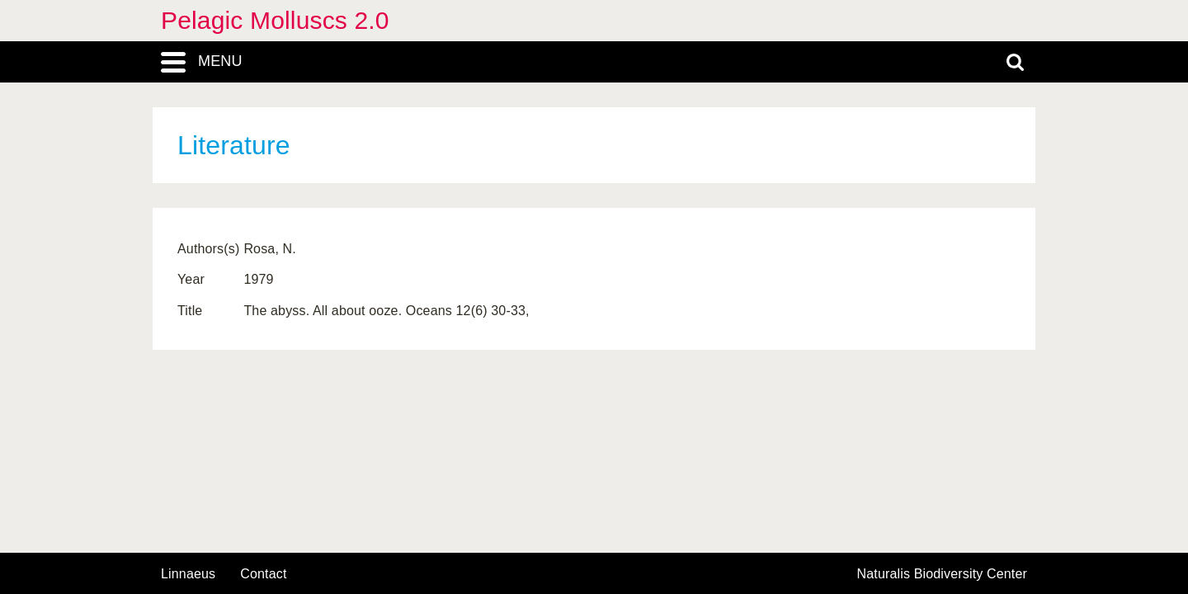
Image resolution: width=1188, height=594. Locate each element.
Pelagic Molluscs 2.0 (275, 20)
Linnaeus (188, 574)
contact (263, 574)
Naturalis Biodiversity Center (942, 574)
